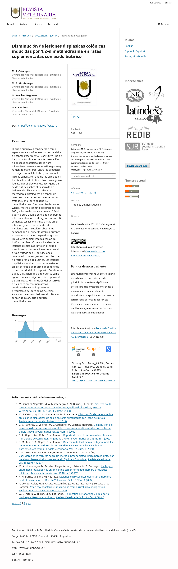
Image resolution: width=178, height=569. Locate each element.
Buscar (163, 24)
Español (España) (135, 51)
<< (13, 503)
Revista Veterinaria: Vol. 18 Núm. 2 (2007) (43, 490)
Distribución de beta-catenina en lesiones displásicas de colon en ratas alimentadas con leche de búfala (66, 416)
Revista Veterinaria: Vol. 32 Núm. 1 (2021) (70, 449)
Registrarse (155, 2)
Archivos (24, 24)
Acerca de (54, 24)
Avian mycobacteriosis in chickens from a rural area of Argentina (68, 487)
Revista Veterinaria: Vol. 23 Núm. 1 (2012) (52, 431)
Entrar (168, 2)
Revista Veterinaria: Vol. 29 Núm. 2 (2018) (43, 421)
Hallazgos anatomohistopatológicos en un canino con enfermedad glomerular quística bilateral (66, 470)
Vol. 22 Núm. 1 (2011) (46, 35)
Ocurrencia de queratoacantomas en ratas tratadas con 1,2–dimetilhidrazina (65, 405)
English (129, 46)
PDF (78, 116)
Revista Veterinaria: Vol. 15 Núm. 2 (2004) (80, 497)
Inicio (14, 35)
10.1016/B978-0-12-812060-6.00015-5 (93, 380)
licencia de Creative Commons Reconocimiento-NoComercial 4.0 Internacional (93, 332)
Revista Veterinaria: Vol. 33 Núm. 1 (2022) (87, 438)
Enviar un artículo (137, 165)
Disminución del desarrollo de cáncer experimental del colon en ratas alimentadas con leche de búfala (66, 428)
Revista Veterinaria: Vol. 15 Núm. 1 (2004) (69, 480)
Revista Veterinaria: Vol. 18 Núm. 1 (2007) (55, 473)
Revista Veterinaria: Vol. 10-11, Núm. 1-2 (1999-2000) (60, 409)
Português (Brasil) (135, 56)
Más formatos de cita (84, 176)
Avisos (38, 24)
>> (29, 503)
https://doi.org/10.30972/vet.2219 (37, 125)
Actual (10, 24)
